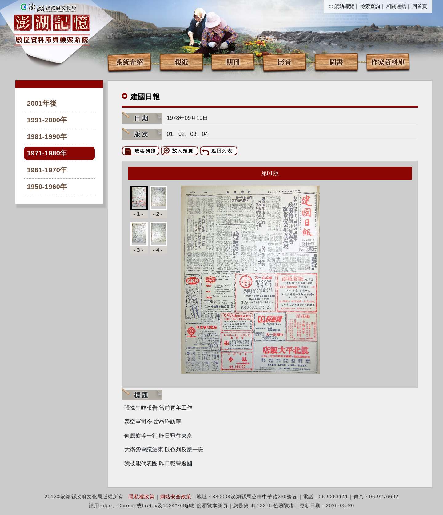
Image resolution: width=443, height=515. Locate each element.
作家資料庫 (388, 61)
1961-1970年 (47, 170)
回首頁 (419, 6)
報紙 (181, 61)
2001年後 (42, 103)
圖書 (336, 61)
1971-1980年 (47, 153)
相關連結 (396, 6)
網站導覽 (344, 6)
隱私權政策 (142, 496)
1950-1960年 (47, 187)
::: (331, 6)
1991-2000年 (47, 120)
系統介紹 (129, 61)
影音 (284, 61)
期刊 (233, 61)
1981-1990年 (47, 136)
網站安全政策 (175, 496)
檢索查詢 (370, 6)
